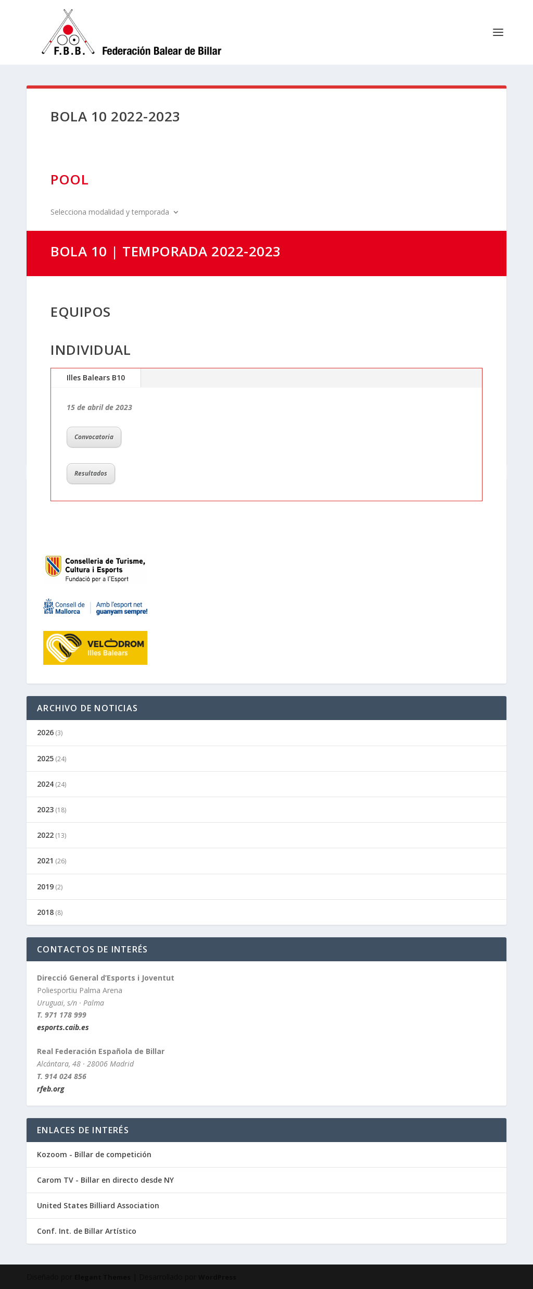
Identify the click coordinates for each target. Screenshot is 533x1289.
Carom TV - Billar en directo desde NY (105, 1180)
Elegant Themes (102, 1277)
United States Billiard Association (98, 1205)
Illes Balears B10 (96, 377)
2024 (45, 784)
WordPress (217, 1277)
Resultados (90, 473)
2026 (45, 732)
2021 (45, 860)
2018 (45, 912)
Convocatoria (93, 436)
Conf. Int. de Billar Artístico (86, 1231)
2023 (45, 809)
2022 (45, 835)
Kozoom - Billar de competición (94, 1154)
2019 (45, 886)
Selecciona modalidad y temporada (109, 212)
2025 (45, 758)
